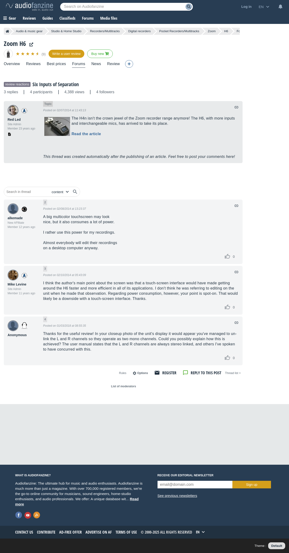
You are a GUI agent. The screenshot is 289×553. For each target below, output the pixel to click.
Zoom (212, 31)
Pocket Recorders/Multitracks (179, 31)
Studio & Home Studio (66, 31)
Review (113, 64)
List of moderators (123, 386)
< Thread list (233, 373)
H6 (226, 31)
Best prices (56, 64)
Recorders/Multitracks (105, 31)
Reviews (29, 18)
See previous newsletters (177, 496)
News (96, 64)
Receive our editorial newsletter (185, 475)
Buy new (100, 54)
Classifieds (67, 18)
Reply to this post (206, 372)
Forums (78, 64)
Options (142, 373)
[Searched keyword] (126, 7)
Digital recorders (139, 31)
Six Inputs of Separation (55, 84)
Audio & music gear (29, 31)
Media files (108, 18)
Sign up (251, 484)
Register (169, 372)
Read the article (86, 134)
